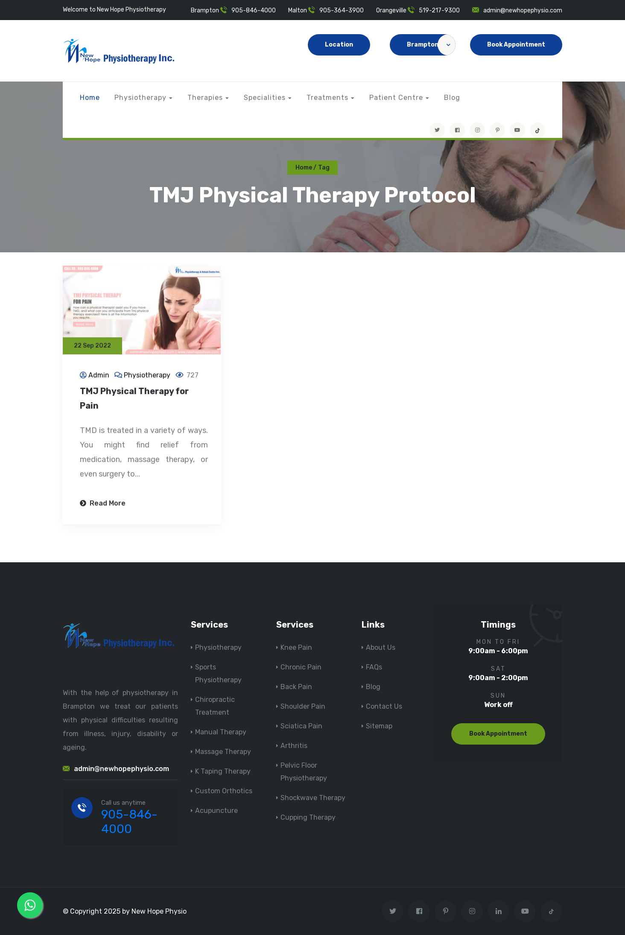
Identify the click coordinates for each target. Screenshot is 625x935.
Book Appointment (516, 44)
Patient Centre (396, 98)
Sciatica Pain (301, 726)
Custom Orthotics (223, 791)
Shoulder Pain (302, 706)
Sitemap (379, 726)
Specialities (265, 98)
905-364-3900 (341, 10)
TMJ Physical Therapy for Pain (134, 399)
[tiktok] (537, 130)
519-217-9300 (439, 10)
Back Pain (296, 687)
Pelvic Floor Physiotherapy (303, 771)
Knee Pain (296, 647)
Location (339, 44)
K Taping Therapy (223, 771)
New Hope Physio (159, 911)
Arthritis (293, 746)
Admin (98, 376)
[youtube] (517, 130)
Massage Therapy (223, 752)
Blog (452, 98)
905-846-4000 (253, 10)
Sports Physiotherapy (218, 673)
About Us (380, 647)
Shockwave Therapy (312, 798)
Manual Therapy (220, 732)
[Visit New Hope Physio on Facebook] (457, 130)
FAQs (374, 667)
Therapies (205, 98)
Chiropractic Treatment (215, 705)
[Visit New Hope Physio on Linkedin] (498, 911)
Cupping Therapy (308, 817)
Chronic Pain (300, 667)
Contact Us (384, 706)
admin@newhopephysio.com (522, 10)
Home (90, 98)
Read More (103, 504)
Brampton (431, 45)
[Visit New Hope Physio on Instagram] (477, 130)
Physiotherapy (140, 98)
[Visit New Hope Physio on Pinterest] (497, 130)
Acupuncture (216, 810)
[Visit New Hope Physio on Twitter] (437, 130)
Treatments (327, 98)
